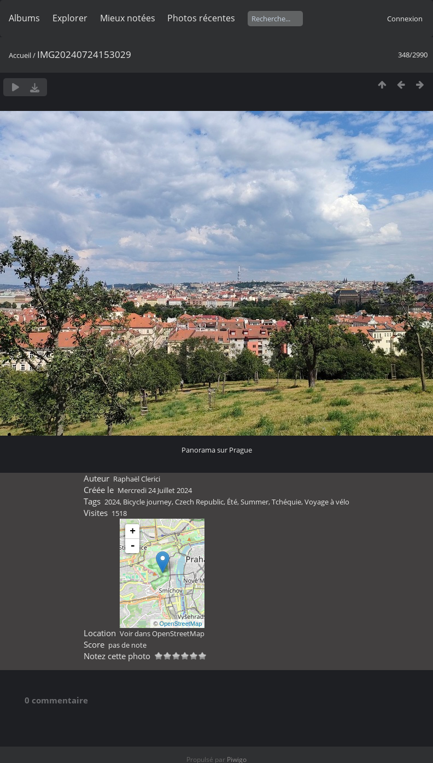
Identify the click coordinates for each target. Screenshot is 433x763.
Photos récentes (201, 18)
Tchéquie (286, 502)
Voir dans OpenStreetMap (162, 633)
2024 (112, 502)
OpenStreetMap (181, 623)
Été (232, 502)
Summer (254, 502)
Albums (24, 18)
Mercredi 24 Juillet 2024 (155, 490)
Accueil (20, 55)
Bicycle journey (147, 502)
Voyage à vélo (327, 502)
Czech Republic (199, 502)
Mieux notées (127, 18)
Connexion (405, 19)
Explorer (69, 18)
